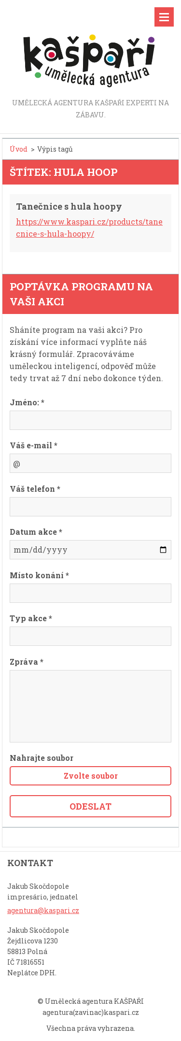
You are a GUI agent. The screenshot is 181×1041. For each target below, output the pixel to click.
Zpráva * (26, 661)
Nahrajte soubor (41, 758)
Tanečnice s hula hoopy (69, 206)
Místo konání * (39, 575)
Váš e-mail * (33, 445)
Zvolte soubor (91, 775)
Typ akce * (31, 618)
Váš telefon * (35, 489)
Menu (164, 17)
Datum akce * (36, 532)
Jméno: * (27, 402)
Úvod (19, 149)
